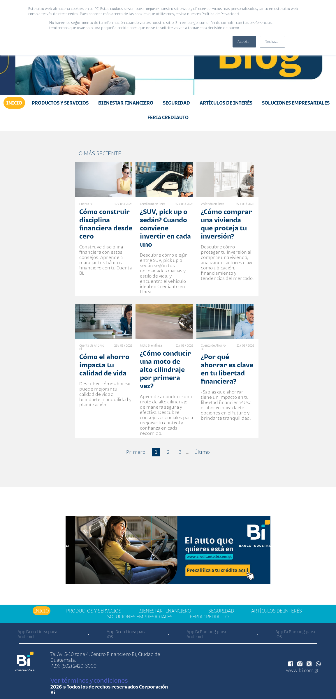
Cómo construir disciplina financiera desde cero (105, 224)
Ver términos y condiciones (89, 680)
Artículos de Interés (226, 103)
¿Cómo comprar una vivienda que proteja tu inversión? (226, 224)
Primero (135, 452)
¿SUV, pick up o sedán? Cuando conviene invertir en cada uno (165, 228)
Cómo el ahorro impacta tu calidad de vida (104, 365)
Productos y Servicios (60, 103)
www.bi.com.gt (302, 670)
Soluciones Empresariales (296, 103)
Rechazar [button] (272, 41)
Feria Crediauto (168, 117)
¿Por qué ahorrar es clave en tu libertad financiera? (227, 369)
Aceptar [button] (244, 41)
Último (202, 452)
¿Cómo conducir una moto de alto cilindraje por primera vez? (165, 369)
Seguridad (176, 103)
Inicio (14, 103)
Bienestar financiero (125, 103)
